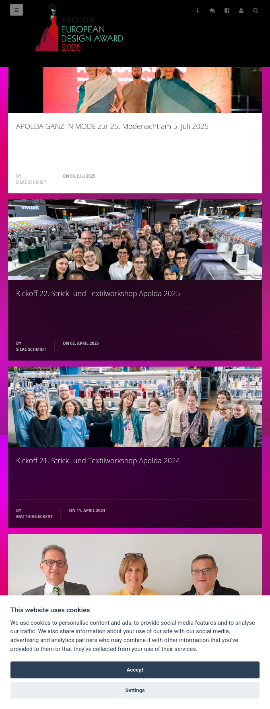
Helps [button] (198, 10)
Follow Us (212, 10)
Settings (135, 690)
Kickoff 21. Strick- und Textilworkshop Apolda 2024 (98, 460)
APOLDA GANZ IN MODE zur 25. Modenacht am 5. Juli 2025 (112, 126)
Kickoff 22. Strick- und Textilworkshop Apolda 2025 (98, 293)
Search (255, 10)
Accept (135, 670)
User (241, 10)
